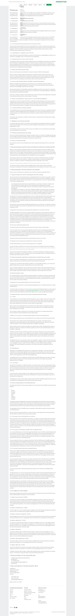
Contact (39, 4)
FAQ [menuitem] (10, 595)
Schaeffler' (45, 307)
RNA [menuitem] (25, 596)
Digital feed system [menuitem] (27, 593)
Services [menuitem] (11, 589)
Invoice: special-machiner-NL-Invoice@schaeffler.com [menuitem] (42, 601)
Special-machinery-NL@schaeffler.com (19, 562)
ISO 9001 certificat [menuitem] (13, 596)
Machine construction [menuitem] (28, 591)
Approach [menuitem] (11, 591)
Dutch (24, 1)
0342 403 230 (14, 563)
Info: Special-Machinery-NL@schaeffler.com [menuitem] (41, 596)
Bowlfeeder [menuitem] (26, 595)
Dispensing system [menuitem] (27, 599)
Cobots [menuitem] (25, 598)
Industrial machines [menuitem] (27, 589)
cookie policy (50, 307)
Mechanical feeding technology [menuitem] (29, 592)
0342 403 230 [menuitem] (40, 592)
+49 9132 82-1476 (15, 576)
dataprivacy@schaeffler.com (17, 247)
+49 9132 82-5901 (15, 578)
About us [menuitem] (11, 593)
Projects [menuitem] (11, 592)
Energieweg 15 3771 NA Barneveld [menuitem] (41, 590)
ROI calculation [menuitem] (12, 598)
